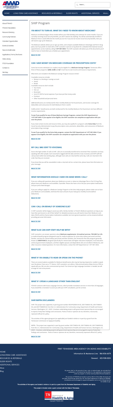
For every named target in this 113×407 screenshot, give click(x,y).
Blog (2, 371)
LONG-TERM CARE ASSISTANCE (13, 355)
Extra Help (92, 124)
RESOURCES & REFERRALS (11, 358)
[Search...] (92, 4)
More (2, 368)
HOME (3, 352)
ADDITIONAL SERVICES (9, 365)
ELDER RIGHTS (6, 361)
